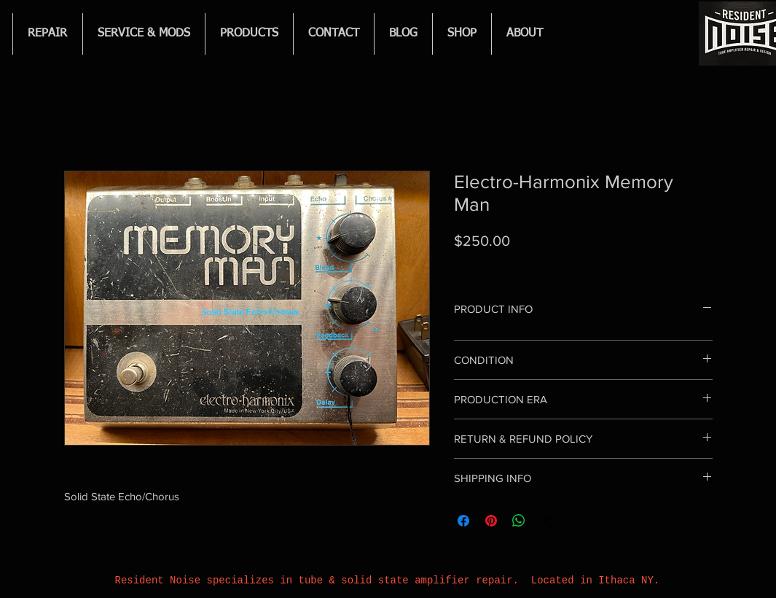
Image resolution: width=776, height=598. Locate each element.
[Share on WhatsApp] (519, 520)
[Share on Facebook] (463, 520)
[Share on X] (546, 520)
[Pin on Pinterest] (491, 520)
